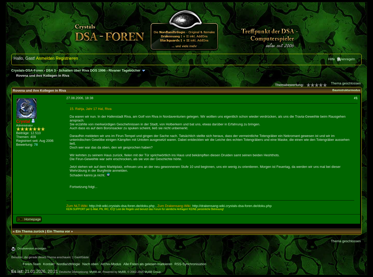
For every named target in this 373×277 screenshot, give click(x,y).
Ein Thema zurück (30, 231)
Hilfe (331, 59)
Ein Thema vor (58, 231)
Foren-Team (32, 264)
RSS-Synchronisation (190, 264)
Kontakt (49, 264)
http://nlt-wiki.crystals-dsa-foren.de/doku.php (121, 206)
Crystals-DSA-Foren (27, 70)
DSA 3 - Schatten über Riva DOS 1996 (75, 70)
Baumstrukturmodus (346, 90)
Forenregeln (346, 59)
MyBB (122, 271)
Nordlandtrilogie (68, 264)
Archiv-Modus (111, 264)
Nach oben (90, 264)
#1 (356, 98)
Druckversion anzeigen (31, 248)
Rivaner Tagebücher (124, 70)
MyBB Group (153, 271)
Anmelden (45, 58)
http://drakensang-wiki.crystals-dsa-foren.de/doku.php (232, 206)
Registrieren (67, 58)
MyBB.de (95, 271)
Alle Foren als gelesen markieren (147, 264)
